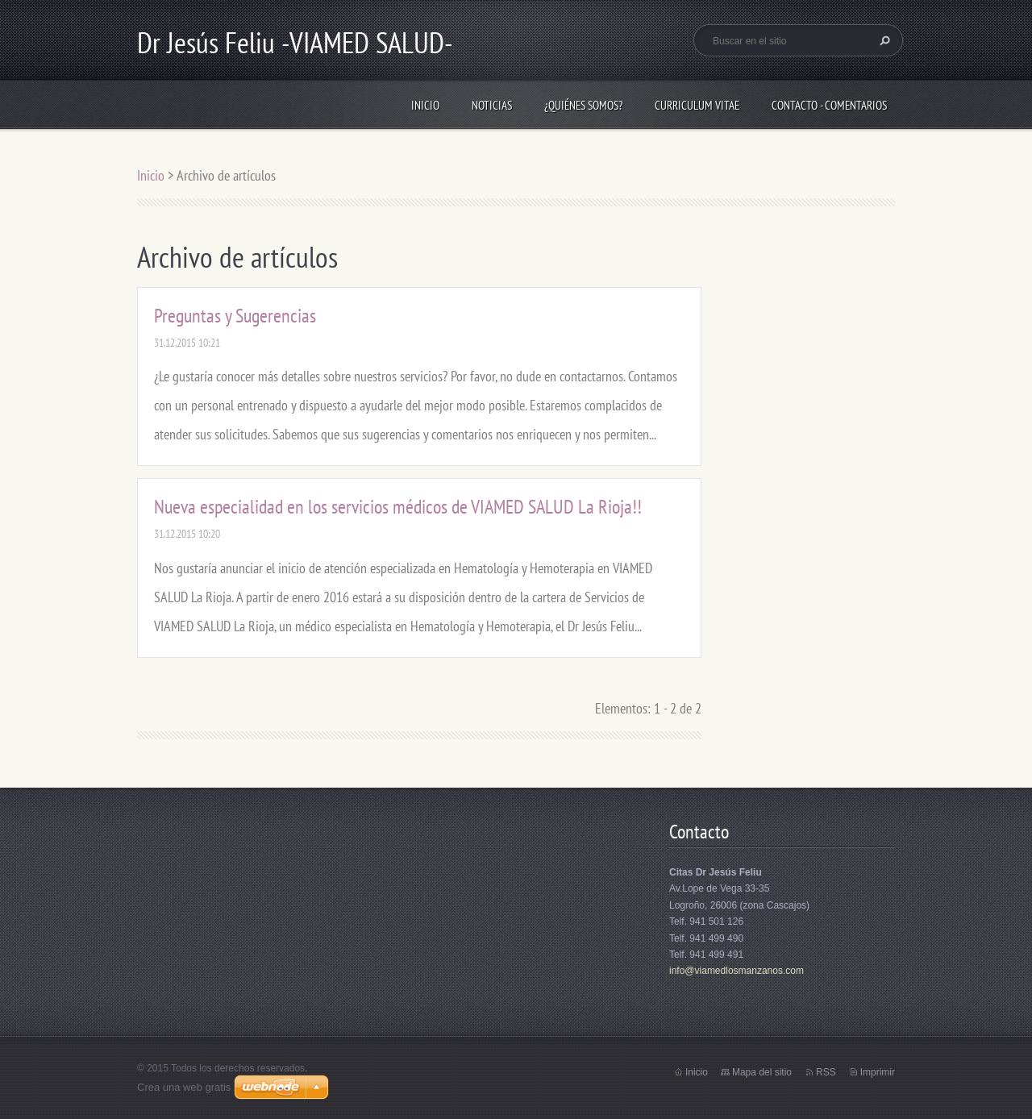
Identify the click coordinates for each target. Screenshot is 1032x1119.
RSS (826, 1072)
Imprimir (877, 1072)
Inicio (425, 105)
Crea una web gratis (184, 1087)
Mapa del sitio (762, 1072)
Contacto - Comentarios (829, 105)
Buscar (883, 40)
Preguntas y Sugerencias (235, 315)
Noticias (492, 105)
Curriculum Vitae (697, 105)
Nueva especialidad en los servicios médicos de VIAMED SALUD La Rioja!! (398, 506)
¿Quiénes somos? (583, 105)
